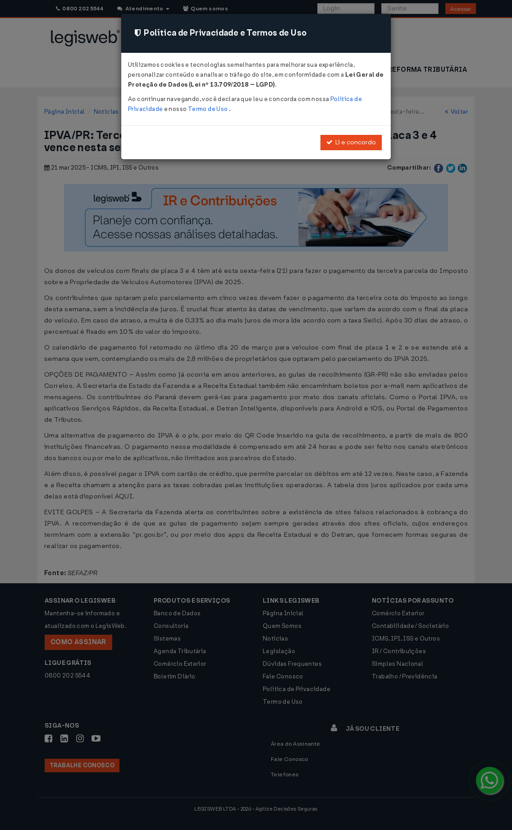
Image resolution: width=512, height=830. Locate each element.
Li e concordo (351, 142)
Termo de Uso (208, 109)
